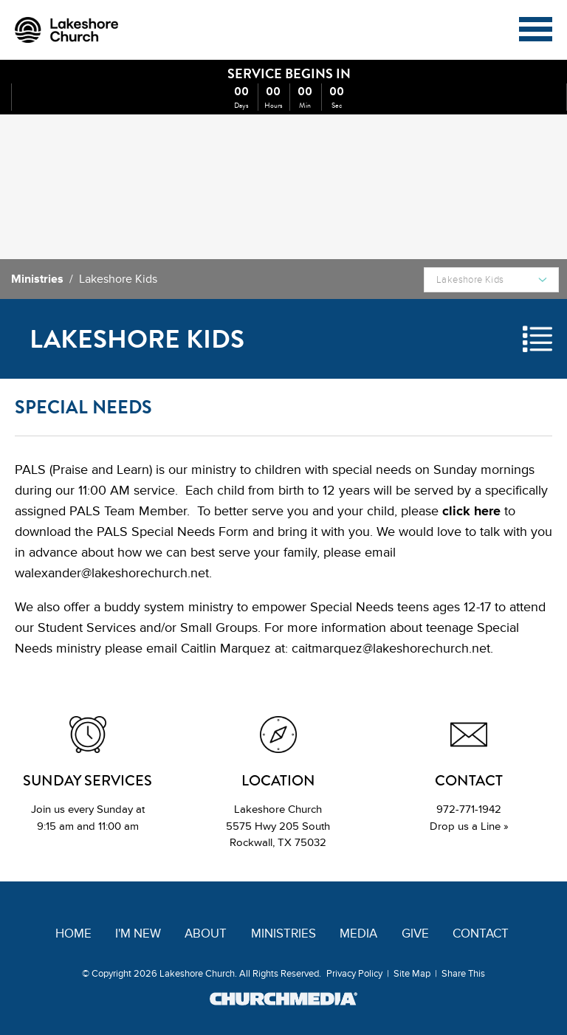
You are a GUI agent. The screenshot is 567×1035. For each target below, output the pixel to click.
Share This (463, 974)
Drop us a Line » (469, 826)
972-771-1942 (468, 809)
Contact (481, 933)
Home (73, 933)
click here (471, 511)
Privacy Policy (354, 974)
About (206, 933)
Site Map (412, 974)
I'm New (138, 933)
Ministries (37, 279)
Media (358, 933)
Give (415, 933)
